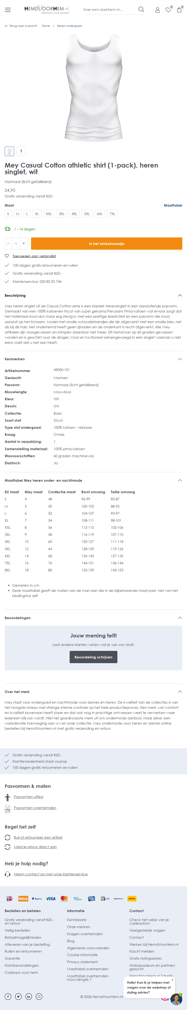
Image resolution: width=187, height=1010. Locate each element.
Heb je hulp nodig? (26, 863)
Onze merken (78, 927)
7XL (112, 214)
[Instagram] (39, 996)
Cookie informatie (82, 955)
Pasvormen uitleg (28, 796)
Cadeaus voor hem (21, 972)
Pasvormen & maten (28, 786)
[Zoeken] (141, 9)
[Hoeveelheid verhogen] (24, 243)
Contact (136, 911)
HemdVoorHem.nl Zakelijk (151, 976)
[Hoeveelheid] (16, 243)
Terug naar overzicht (21, 26)
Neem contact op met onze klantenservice (51, 874)
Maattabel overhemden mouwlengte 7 (87, 978)
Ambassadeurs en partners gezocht (152, 967)
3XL (61, 214)
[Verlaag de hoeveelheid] (8, 243)
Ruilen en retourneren (23, 951)
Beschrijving (15, 295)
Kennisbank (77, 920)
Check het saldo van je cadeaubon (149, 921)
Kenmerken (15, 359)
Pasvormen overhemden (35, 808)
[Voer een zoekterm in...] (111, 9)
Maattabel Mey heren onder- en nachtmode (44, 480)
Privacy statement (82, 962)
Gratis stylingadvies (145, 958)
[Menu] (8, 9)
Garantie (12, 958)
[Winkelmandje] (176, 9)
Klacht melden (141, 951)
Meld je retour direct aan (35, 847)
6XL (100, 214)
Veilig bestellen (17, 930)
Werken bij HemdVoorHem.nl (153, 944)
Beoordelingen (18, 618)
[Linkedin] (28, 996)
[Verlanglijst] (166, 9)
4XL (74, 214)
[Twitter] (18, 996)
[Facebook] (8, 996)
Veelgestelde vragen (147, 930)
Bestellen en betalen (23, 911)
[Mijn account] (155, 9)
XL (37, 214)
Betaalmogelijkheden (23, 937)
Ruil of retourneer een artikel (38, 837)
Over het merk (17, 691)
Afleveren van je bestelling (27, 944)
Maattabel (173, 205)
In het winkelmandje (106, 243)
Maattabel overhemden (87, 969)
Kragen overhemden (85, 934)
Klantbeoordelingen (22, 965)
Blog (71, 941)
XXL (49, 214)
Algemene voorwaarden (88, 948)
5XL (87, 214)
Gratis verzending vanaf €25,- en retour (29, 921)
